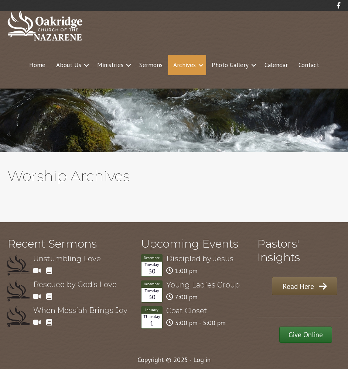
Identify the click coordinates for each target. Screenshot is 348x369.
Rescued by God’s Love (75, 284)
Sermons (151, 65)
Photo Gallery (230, 65)
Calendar (276, 65)
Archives (184, 65)
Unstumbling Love (67, 258)
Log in (202, 359)
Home (37, 65)
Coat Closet (186, 310)
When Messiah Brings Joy (80, 310)
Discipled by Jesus (199, 258)
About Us (68, 65)
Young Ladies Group (203, 284)
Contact (308, 65)
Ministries (110, 65)
